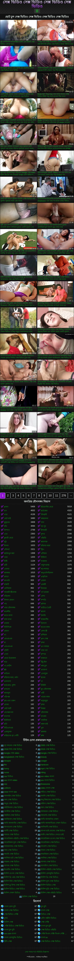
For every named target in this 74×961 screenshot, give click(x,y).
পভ (5, 604)
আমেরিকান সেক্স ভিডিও (50, 842)
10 (50, 495)
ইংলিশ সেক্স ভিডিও (29, 896)
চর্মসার (43, 604)
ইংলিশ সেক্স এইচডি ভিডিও (51, 893)
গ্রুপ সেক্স (44, 638)
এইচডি (43, 538)
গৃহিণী (6, 650)
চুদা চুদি (43, 906)
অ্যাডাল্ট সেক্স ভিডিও (49, 815)
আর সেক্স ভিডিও (11, 850)
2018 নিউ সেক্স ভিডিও (13, 749)
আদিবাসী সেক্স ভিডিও (49, 827)
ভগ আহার (45, 646)
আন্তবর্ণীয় (44, 619)
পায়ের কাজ (45, 697)
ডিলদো (44, 623)
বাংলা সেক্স (45, 910)
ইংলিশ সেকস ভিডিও (12, 893)
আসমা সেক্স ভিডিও (48, 862)
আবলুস (7, 693)
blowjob (7, 761)
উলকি (43, 615)
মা (5, 642)
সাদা (42, 522)
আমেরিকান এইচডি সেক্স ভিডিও (16, 838)
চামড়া (6, 576)
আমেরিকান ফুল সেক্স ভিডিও (15, 842)
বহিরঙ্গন (7, 596)
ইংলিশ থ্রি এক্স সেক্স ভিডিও (14, 877)
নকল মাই (44, 724)
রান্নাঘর (43, 731)
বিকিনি (43, 685)
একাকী (43, 584)
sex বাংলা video (10, 780)
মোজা (6, 704)
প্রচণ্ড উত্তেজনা (10, 658)
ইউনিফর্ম (7, 720)
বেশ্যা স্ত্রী (44, 631)
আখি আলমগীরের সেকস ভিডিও (53, 823)
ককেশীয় (7, 611)
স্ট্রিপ (42, 549)
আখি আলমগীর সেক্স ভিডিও (15, 823)
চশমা (43, 642)
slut (5, 784)
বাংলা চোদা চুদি (10, 906)
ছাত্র (5, 662)
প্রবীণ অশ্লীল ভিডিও (48, 918)
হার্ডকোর (44, 510)
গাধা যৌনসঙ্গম (9, 607)
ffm (5, 765)
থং (5, 635)
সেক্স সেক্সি (45, 922)
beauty (44, 757)
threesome (45, 784)
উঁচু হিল (44, 662)
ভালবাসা (7, 681)
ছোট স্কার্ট (7, 708)
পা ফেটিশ (7, 666)
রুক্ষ (42, 735)
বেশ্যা (43, 596)
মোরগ (6, 631)
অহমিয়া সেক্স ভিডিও (12, 815)
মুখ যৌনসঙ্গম (46, 689)
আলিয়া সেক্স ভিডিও (49, 858)
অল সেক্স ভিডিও (47, 807)
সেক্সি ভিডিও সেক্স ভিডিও (14, 926)
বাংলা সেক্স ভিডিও (11, 910)
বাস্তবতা (44, 658)
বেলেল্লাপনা (8, 712)
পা (42, 681)
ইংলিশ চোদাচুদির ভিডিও (50, 873)
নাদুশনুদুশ (44, 700)
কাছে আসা (8, 615)
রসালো (7, 689)
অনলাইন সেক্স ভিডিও (12, 796)
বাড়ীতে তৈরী (46, 607)
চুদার (6, 918)
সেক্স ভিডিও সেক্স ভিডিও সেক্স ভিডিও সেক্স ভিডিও (37, 4)
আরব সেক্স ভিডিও (48, 850)
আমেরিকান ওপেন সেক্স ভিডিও (53, 838)
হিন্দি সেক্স (8, 941)
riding (43, 772)
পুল (42, 728)
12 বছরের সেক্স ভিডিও (13, 745)
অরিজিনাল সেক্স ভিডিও (13, 807)
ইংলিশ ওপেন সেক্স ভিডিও (14, 873)
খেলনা (6, 569)
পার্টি (42, 693)
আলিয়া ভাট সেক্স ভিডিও (14, 858)
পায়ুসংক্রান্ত (45, 565)
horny (6, 768)
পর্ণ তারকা (45, 592)
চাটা (5, 724)
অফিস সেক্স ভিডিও (48, 803)
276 (64, 495)
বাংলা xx (44, 937)
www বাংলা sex (10, 792)
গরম (6, 557)
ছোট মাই (7, 518)
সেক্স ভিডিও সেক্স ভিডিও (50, 941)
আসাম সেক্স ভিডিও (11, 865)
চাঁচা (5, 526)
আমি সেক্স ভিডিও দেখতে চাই (52, 834)
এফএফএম (8, 646)
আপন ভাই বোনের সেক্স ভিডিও (53, 831)
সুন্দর (43, 534)
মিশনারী (44, 530)
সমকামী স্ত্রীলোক (10, 592)
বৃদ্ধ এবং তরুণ (9, 700)
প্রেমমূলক (7, 731)
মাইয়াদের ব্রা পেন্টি (11, 735)
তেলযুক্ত (44, 673)
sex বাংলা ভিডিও (48, 780)
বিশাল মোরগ (9, 600)
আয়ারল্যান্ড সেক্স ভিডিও (13, 846)
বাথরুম (43, 716)
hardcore (44, 765)
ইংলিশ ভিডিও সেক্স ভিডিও (14, 889)
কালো (43, 611)
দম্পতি (43, 600)
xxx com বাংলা (10, 933)
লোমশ (43, 580)
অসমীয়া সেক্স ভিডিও (12, 811)
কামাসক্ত (44, 542)
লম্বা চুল (44, 666)
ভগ (5, 510)
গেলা (6, 654)
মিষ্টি (5, 561)
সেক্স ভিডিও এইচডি (48, 930)
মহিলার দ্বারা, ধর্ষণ (11, 677)
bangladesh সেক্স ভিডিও (14, 757)
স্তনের (43, 677)
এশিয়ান (44, 553)
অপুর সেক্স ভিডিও (11, 803)
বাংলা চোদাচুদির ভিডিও (13, 937)
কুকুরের (7, 522)
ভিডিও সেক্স (45, 914)
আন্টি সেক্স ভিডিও (11, 831)
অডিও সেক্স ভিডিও (48, 792)
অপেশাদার (45, 569)
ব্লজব (6, 507)
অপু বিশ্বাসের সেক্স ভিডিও (51, 799)
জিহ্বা (43, 708)
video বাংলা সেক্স (47, 788)
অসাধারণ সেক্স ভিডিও (49, 811)
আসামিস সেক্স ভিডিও (49, 865)
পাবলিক (44, 720)
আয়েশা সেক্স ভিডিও (49, 846)
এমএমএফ (8, 638)
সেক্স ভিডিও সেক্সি (11, 914)
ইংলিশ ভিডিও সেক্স (48, 885)
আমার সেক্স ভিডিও (11, 834)
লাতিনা (7, 673)
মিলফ (6, 545)
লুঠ (5, 542)
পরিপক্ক (7, 697)
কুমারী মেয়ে (8, 538)
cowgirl (44, 761)
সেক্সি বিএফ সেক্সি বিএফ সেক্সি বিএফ (54, 933)
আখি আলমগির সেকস (50, 819)
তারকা (6, 623)
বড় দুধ (43, 526)
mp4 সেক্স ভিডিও (48, 768)
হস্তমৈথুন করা (9, 553)
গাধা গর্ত (44, 650)
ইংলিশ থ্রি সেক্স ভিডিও (49, 877)
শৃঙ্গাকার (7, 573)
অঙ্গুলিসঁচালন (47, 573)
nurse (6, 772)
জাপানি (7, 580)
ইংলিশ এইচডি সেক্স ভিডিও (51, 869)
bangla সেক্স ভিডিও (49, 753)
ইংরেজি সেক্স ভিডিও (12, 869)
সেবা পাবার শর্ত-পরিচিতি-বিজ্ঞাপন (37, 952)
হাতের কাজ (45, 627)
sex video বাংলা (47, 776)
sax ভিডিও (8, 776)
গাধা (5, 514)
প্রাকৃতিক (44, 576)
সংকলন (44, 561)
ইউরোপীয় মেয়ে (47, 507)
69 (5, 669)
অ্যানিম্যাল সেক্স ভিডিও (13, 819)
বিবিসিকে (7, 627)
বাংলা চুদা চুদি (46, 926)
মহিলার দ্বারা (45, 545)
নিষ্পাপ (7, 530)
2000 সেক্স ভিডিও (48, 745)
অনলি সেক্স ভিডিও (48, 796)
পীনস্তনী (44, 514)
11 (56, 495)
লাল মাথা (7, 619)
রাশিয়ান (44, 635)
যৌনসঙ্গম (44, 712)
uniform (7, 788)
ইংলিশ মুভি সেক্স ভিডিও (50, 889)
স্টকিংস (44, 557)
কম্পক (43, 654)
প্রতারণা (44, 669)
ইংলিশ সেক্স (8, 922)
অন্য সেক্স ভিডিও (10, 799)
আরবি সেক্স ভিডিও (11, 854)
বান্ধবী (6, 584)
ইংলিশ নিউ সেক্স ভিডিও (13, 881)
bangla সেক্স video (11, 753)
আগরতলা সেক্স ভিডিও (13, 827)
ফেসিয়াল (7, 588)
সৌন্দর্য (6, 549)
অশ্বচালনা (44, 518)
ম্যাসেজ (7, 716)
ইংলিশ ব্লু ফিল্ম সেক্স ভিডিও (14, 885)
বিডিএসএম (8, 728)
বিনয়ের (44, 588)
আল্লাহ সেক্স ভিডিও (11, 862)
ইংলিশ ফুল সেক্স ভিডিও (50, 881)
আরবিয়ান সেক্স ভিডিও (50, 854)
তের (5, 534)
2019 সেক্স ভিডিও (48, 749)
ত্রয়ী (5, 565)
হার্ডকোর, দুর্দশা (9, 685)
